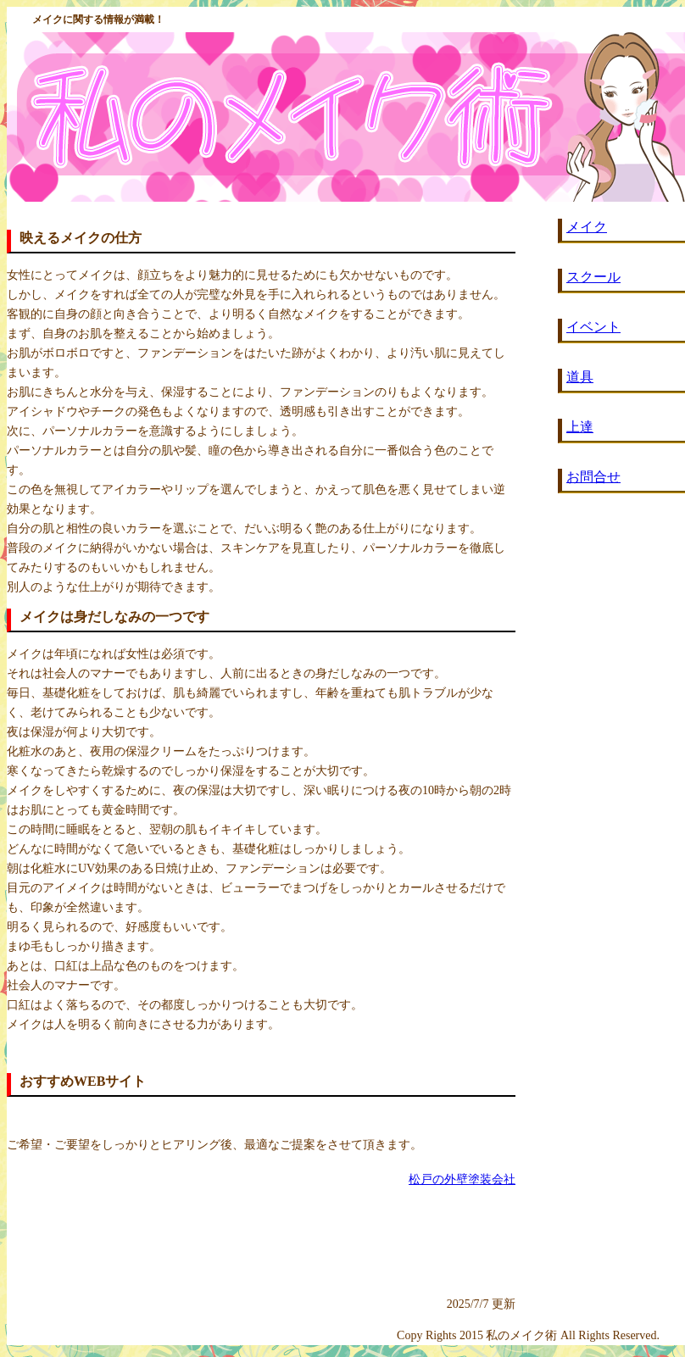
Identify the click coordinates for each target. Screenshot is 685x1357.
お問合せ (593, 477)
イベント (593, 327)
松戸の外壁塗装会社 (462, 1179)
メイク (586, 227)
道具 (579, 377)
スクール (593, 277)
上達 (579, 427)
